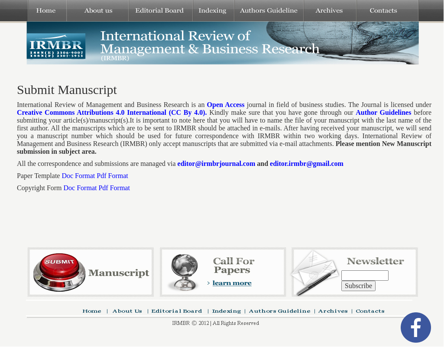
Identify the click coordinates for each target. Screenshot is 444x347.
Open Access (226, 104)
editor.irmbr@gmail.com (307, 163)
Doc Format (78, 175)
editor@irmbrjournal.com (217, 163)
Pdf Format (112, 175)
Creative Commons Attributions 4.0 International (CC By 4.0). (112, 112)
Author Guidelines (383, 112)
